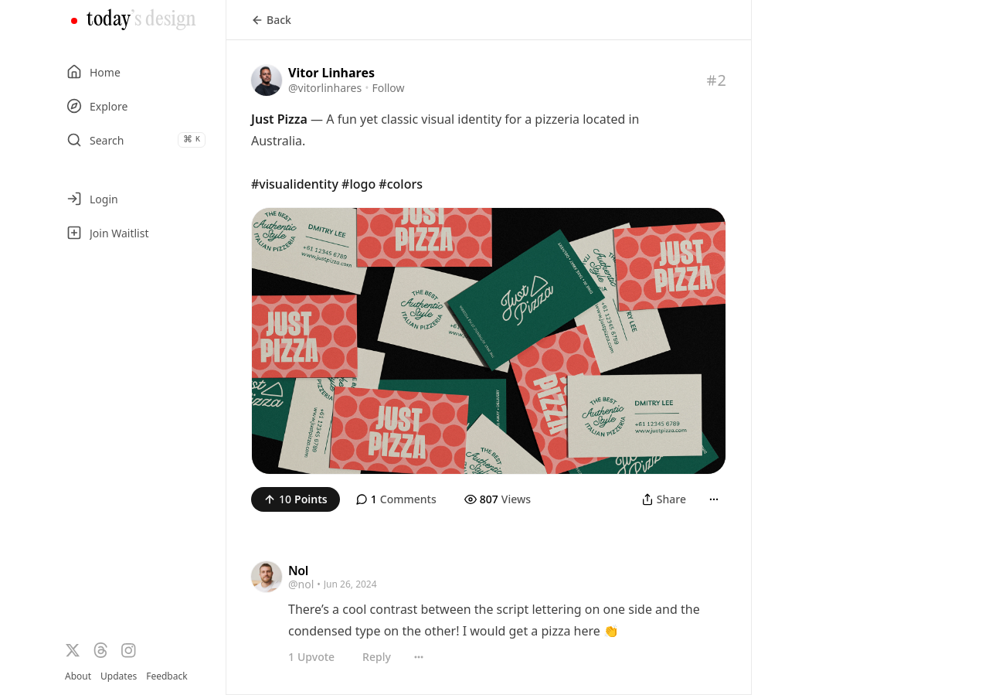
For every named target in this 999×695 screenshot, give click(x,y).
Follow (388, 87)
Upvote (311, 657)
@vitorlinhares (325, 87)
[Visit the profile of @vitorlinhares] (266, 80)
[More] (714, 499)
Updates (118, 676)
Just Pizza (279, 119)
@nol (301, 584)
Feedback (166, 676)
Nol (298, 570)
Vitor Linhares (331, 72)
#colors (401, 183)
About (78, 676)
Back (271, 19)
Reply (376, 656)
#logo (358, 183)
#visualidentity (294, 183)
